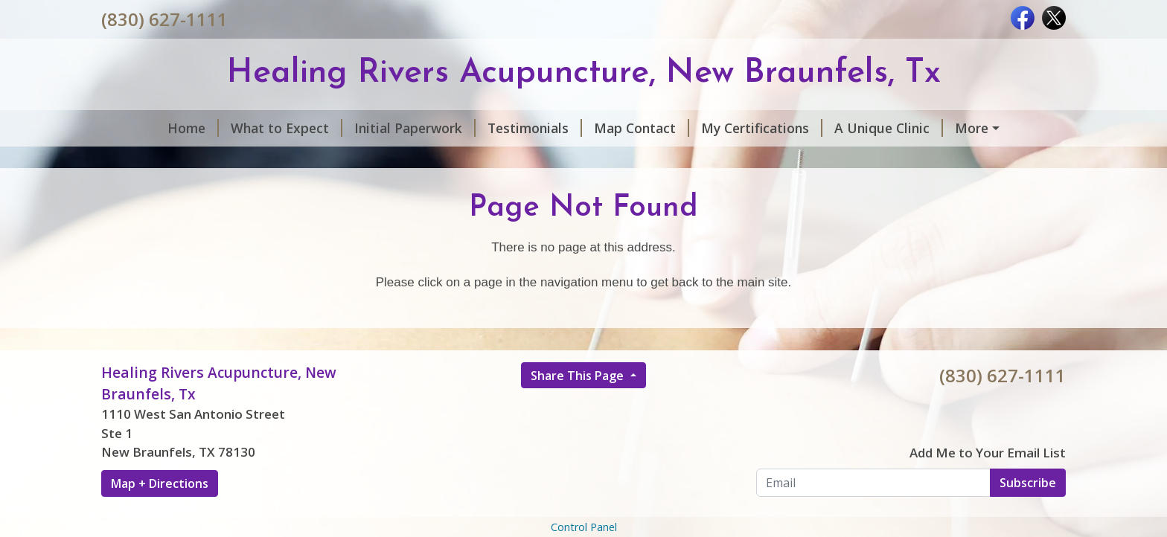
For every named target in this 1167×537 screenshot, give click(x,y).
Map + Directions (159, 515)
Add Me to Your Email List (987, 483)
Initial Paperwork (360, 128)
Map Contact (587, 128)
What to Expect (232, 128)
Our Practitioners (415, 160)
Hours (927, 128)
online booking (296, 160)
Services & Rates (172, 160)
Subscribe (1028, 514)
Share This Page (579, 407)
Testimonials (480, 128)
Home (138, 128)
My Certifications (707, 128)
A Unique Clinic (834, 128)
